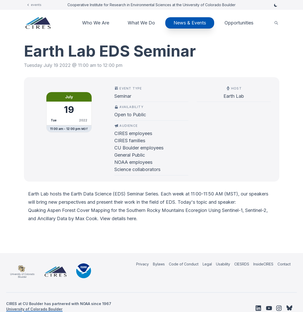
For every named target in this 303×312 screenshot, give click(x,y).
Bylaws (159, 264)
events (36, 5)
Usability (223, 264)
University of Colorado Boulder (34, 309)
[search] (276, 23)
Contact (284, 264)
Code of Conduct (183, 264)
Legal (207, 264)
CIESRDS (241, 264)
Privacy (142, 264)
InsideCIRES (263, 264)
